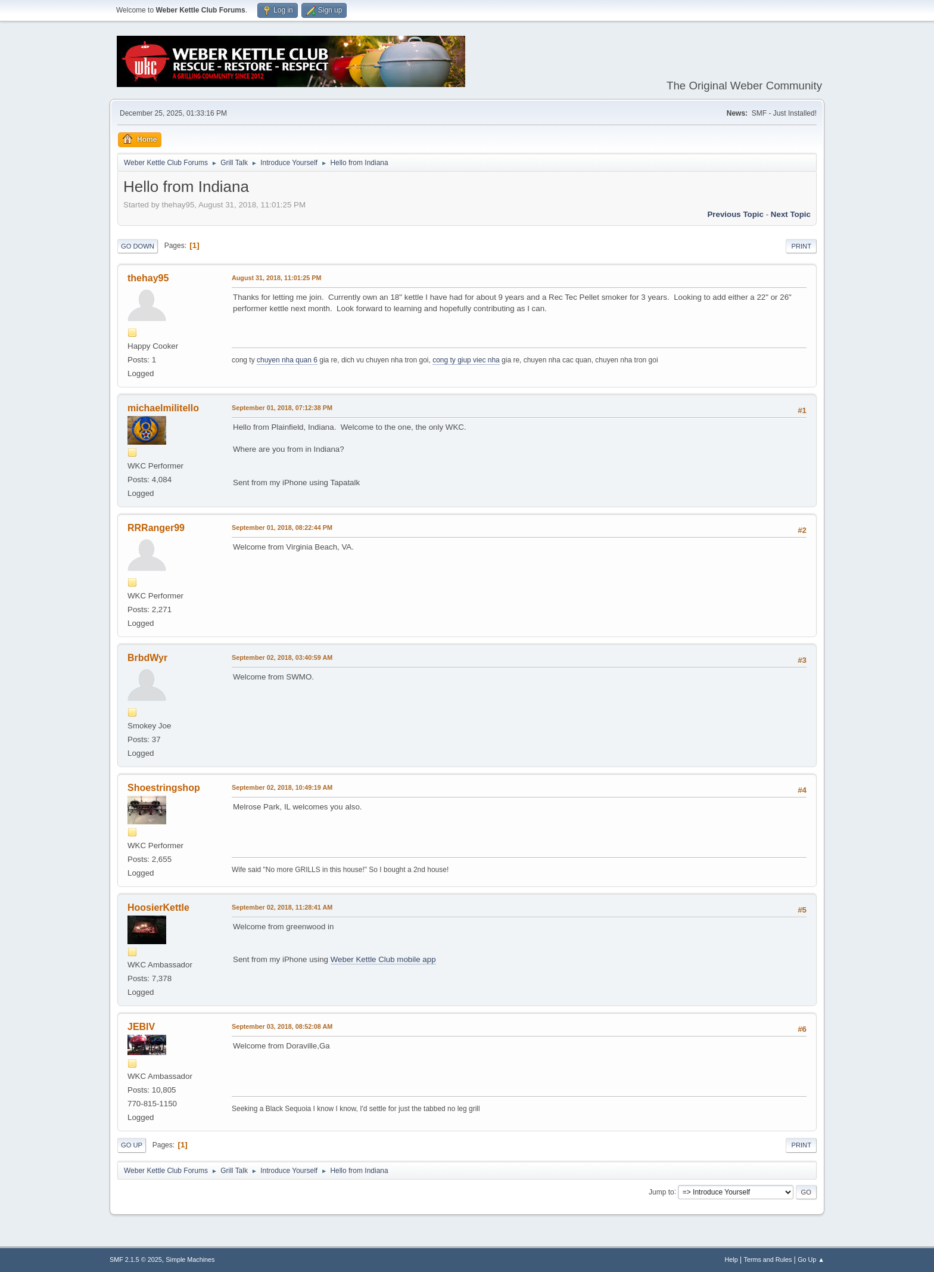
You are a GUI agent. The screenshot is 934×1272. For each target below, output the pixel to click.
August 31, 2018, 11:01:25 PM (276, 277)
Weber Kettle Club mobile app (383, 959)
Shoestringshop (163, 788)
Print (801, 246)
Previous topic (735, 214)
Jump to (661, 1191)
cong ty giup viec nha (466, 360)
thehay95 (148, 278)
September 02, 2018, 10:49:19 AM (282, 787)
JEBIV (141, 1027)
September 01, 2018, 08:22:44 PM (282, 527)
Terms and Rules (768, 1259)
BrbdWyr (147, 658)
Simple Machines (190, 1259)
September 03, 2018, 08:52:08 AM (282, 1026)
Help (731, 1259)
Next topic (791, 214)
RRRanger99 (156, 528)
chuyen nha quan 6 (287, 360)
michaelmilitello (163, 408)
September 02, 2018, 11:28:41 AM (282, 907)
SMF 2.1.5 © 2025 (136, 1259)
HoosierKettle (158, 907)
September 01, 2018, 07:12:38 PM (282, 407)
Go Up (131, 1145)
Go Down (137, 246)
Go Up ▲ (811, 1259)
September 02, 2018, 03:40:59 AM (282, 657)
